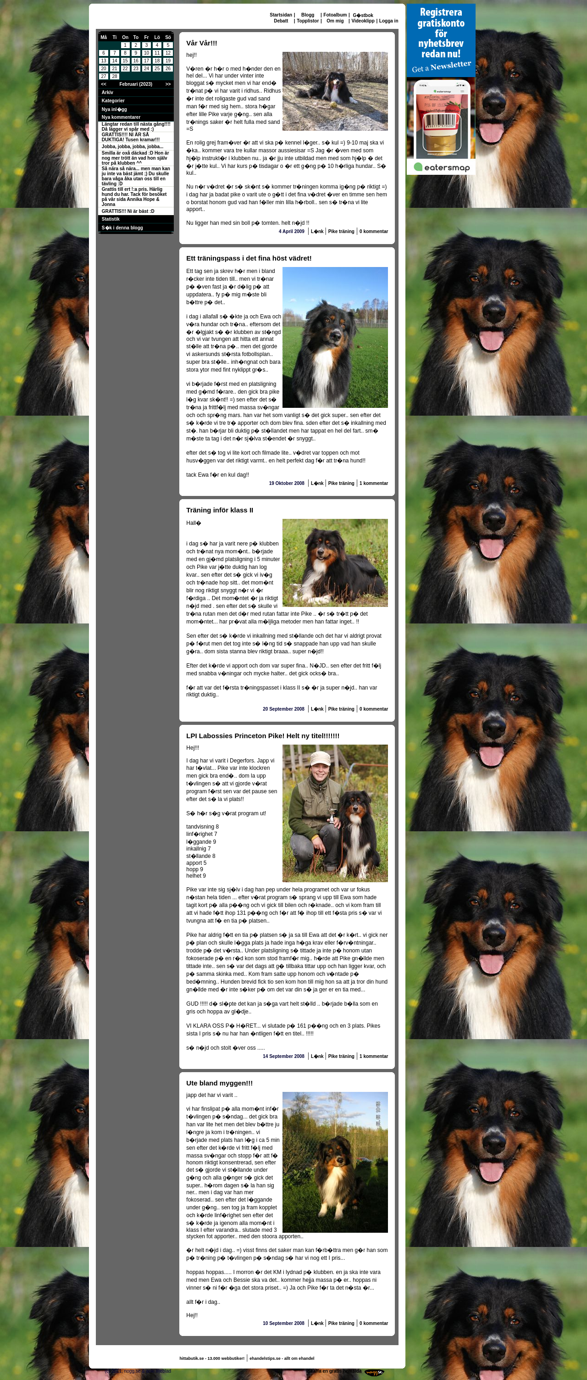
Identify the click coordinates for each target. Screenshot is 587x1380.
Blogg (307, 14)
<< (103, 84)
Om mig (335, 20)
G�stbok (363, 15)
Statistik (111, 219)
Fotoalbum (335, 14)
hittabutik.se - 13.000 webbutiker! (212, 1358)
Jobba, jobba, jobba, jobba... (132, 146)
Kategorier (113, 100)
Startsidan (281, 14)
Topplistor (308, 20)
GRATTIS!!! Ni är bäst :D (128, 211)
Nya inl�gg (114, 109)
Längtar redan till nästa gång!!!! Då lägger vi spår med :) (136, 127)
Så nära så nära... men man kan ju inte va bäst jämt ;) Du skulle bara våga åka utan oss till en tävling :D (136, 176)
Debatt (281, 20)
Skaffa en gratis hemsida (335, 1371)
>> (168, 84)
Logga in (389, 20)
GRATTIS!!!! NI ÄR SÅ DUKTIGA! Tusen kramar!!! (131, 137)
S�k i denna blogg (122, 227)
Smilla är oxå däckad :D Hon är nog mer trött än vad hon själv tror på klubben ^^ (135, 158)
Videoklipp (362, 20)
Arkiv (107, 92)
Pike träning (341, 231)
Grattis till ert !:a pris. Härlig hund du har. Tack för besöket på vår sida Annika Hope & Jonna (134, 197)
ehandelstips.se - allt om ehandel (281, 1358)
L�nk (318, 231)
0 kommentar (374, 231)
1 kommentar (374, 483)
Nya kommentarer (121, 117)
